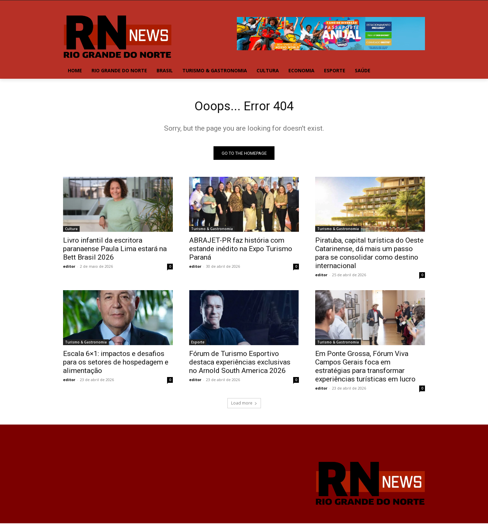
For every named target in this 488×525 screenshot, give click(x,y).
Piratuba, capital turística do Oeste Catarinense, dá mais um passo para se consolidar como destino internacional (369, 254)
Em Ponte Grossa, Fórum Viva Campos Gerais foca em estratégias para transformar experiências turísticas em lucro (365, 368)
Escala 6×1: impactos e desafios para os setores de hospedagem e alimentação (115, 363)
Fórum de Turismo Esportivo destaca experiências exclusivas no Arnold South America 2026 (239, 363)
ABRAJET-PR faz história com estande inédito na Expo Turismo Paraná (240, 250)
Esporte (197, 343)
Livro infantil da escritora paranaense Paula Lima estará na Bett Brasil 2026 (115, 250)
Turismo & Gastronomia (212, 230)
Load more (244, 405)
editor (69, 267)
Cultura (71, 230)
